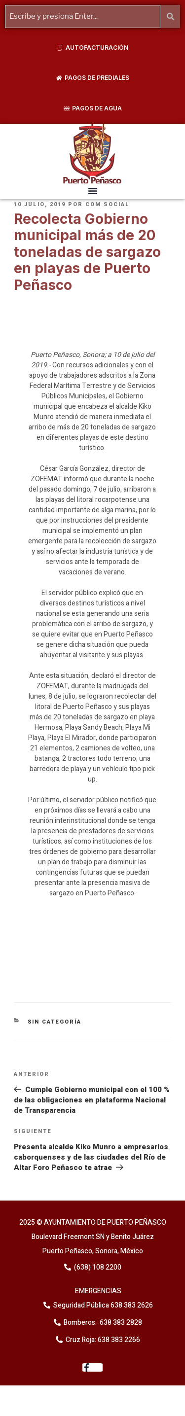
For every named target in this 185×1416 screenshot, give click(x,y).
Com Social (107, 204)
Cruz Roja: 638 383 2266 (103, 1340)
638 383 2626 (131, 1305)
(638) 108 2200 (97, 1267)
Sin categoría (55, 1022)
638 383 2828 (120, 1322)
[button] (92, 190)
